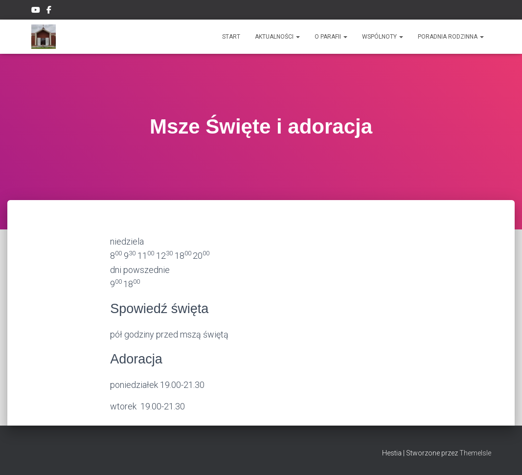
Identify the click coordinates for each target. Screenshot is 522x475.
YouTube (35, 11)
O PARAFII (331, 36)
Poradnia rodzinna (451, 36)
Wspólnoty (382, 36)
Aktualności (277, 36)
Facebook (49, 11)
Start (231, 36)
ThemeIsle (475, 453)
